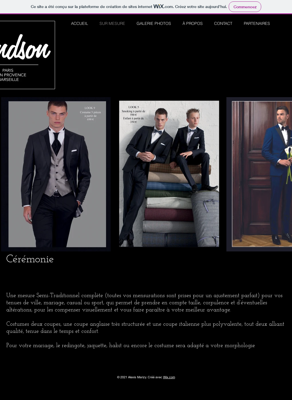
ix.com (170, 377)
